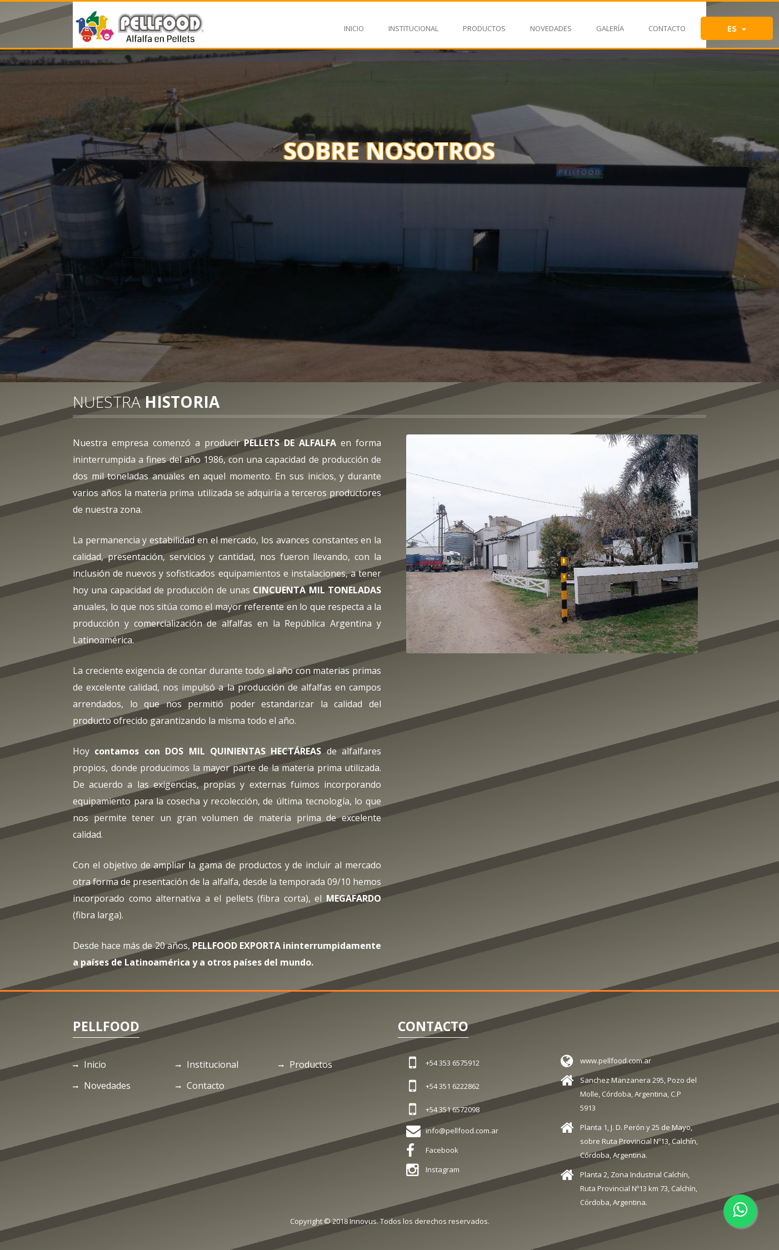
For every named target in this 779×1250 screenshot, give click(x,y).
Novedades (551, 22)
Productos (484, 22)
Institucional (413, 22)
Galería (610, 22)
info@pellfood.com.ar (462, 1131)
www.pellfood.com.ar (615, 1061)
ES (736, 28)
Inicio (354, 22)
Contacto (667, 22)
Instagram (443, 1169)
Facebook (442, 1150)
